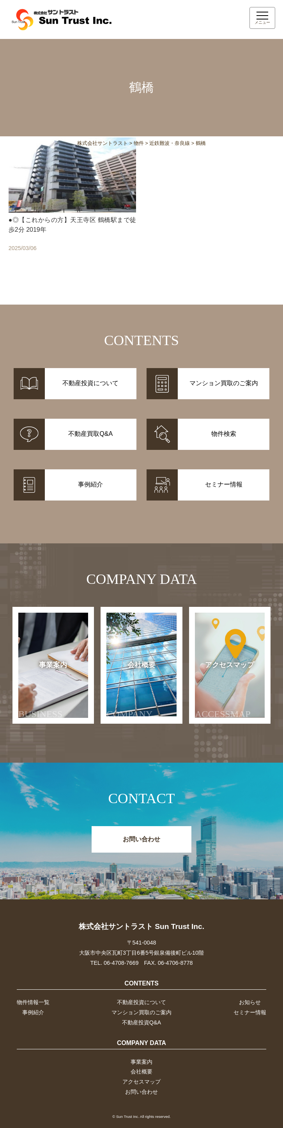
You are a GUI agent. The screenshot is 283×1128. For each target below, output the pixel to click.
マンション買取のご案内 (141, 1012)
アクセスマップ (225, 690)
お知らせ (250, 1002)
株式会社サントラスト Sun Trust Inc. (141, 926)
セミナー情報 (249, 1012)
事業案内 (42, 690)
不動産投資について (141, 1002)
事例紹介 (33, 1012)
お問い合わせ (141, 839)
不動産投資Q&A (141, 1022)
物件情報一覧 (33, 1002)
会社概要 (131, 690)
